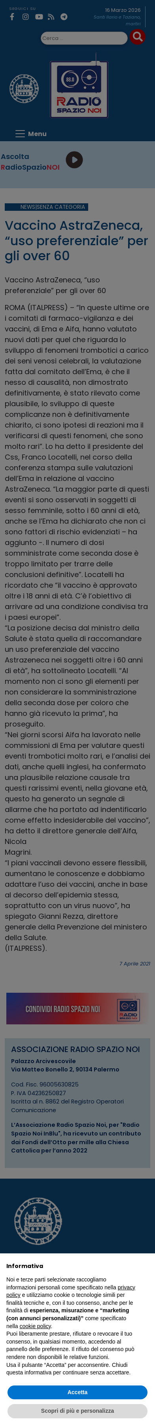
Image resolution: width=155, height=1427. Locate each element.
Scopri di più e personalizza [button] (77, 1411)
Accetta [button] (78, 1392)
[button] (144, 1266)
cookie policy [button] (35, 1326)
